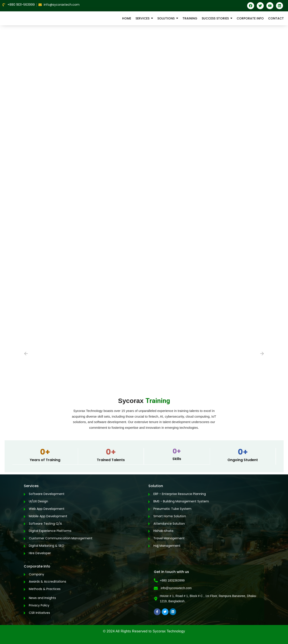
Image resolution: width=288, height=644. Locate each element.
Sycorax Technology (169, 631)
